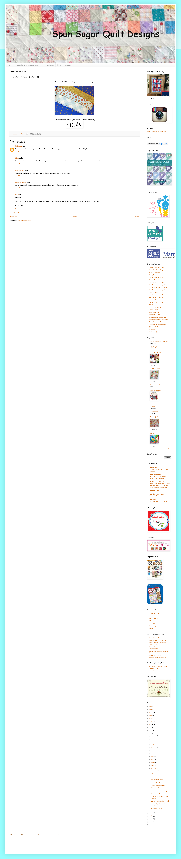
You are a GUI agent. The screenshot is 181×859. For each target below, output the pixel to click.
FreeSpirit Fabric (154, 491)
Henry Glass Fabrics (155, 475)
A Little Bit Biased (155, 369)
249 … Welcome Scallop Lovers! (158, 501)
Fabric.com (152, 621)
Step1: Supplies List (154, 638)
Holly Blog (153, 500)
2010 (150, 733)
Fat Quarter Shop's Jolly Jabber (159, 342)
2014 (150, 721)
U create (152, 406)
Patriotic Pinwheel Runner (157, 302)
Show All (169, 448)
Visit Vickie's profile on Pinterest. (157, 131)
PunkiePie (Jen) (19, 170)
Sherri (17, 158)
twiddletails (153, 433)
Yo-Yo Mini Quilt (154, 332)
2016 (150, 716)
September (154, 745)
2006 (150, 822)
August (153, 748)
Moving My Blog (154, 496)
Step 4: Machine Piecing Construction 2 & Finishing (157, 656)
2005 (150, 825)
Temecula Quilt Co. (155, 352)
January (153, 769)
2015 (150, 718)
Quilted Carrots (153, 310)
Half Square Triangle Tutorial (158, 295)
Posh (152, 777)
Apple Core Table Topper (156, 270)
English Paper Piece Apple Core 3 (158, 290)
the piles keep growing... (158, 785)
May (152, 757)
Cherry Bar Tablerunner (158, 794)
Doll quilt (152, 671)
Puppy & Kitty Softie (155, 307)
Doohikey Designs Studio (157, 494)
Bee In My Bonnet (155, 390)
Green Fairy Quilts (155, 385)
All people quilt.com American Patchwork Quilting (158, 667)
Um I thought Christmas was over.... (159, 797)
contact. (68, 65)
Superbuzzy (152, 626)
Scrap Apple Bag (154, 312)
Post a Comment (17, 212)
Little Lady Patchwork (155, 613)
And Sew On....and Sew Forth (160, 801)
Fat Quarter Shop (154, 618)
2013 (150, 724)
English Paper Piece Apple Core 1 (158, 285)
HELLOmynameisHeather (157, 482)
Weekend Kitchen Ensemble (157, 325)
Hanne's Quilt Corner (156, 417)
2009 (150, 813)
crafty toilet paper (156, 782)
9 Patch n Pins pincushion (156, 268)
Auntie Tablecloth (154, 273)
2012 (150, 727)
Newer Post (13, 217)
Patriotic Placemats (154, 305)
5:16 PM (17, 164)
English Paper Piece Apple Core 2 (158, 287)
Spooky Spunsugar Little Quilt (158, 320)
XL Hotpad (152, 330)
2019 (150, 707)
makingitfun (153, 467)
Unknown (18, 146)
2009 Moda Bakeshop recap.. (159, 791)
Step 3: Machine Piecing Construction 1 (156, 648)
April (153, 760)
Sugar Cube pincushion (156, 322)
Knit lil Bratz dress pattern (156, 297)
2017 (150, 712)
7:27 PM (17, 208)
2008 (150, 816)
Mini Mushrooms (154, 616)
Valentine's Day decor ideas (159, 788)
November (154, 739)
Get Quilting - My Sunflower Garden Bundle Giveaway (158, 477)
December (154, 736)
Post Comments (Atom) (25, 220)
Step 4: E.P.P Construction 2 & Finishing (158, 652)
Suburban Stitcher (21, 182)
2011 (150, 730)
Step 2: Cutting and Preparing (158, 640)
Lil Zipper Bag (153, 300)
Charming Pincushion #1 (156, 277)
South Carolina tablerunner (157, 317)
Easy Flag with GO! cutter (156, 282)
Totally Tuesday (155, 774)
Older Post (136, 217)
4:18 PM (17, 152)
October (153, 742)
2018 (150, 710)
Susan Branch (153, 628)
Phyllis (17, 194)
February (154, 765)
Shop (59, 65)
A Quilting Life (154, 347)
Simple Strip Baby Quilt (156, 315)
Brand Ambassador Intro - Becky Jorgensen (159, 470)
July (152, 751)
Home (10, 65)
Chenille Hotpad (154, 280)
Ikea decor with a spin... (158, 779)
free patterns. (49, 65)
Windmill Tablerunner (155, 327)
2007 (151, 819)
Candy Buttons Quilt (155, 275)
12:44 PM (18, 188)
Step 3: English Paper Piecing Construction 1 (157, 644)
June (152, 754)
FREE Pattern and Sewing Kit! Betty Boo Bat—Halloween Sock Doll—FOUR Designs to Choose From (160, 485)
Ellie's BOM (152, 623)
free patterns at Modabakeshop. (28, 65)
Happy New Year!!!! (156, 808)
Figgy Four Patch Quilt (155, 292)
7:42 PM (17, 176)
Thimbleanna (154, 412)
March (153, 763)
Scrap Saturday (155, 771)
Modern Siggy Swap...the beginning (158, 805)
